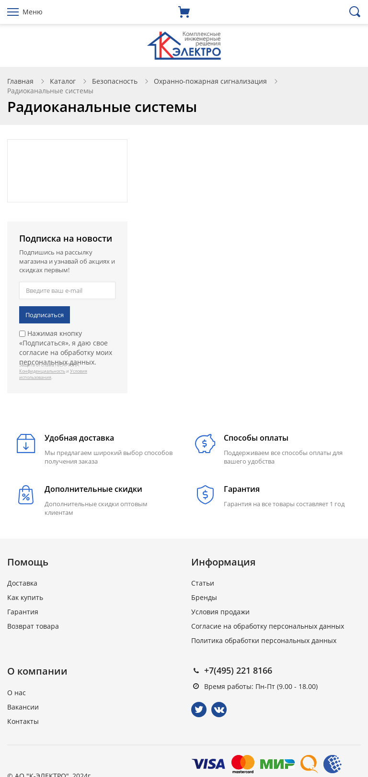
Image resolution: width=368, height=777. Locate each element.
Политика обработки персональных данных (263, 640)
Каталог (63, 81)
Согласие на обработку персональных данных (267, 626)
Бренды (204, 597)
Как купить (25, 597)
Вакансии (23, 706)
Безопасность (115, 81)
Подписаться (44, 315)
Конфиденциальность (42, 371)
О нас (16, 692)
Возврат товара (33, 626)
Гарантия (22, 611)
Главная (20, 81)
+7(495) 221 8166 (238, 670)
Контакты (23, 721)
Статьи (202, 583)
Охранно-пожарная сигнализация (210, 81)
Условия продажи (220, 611)
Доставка (22, 583)
